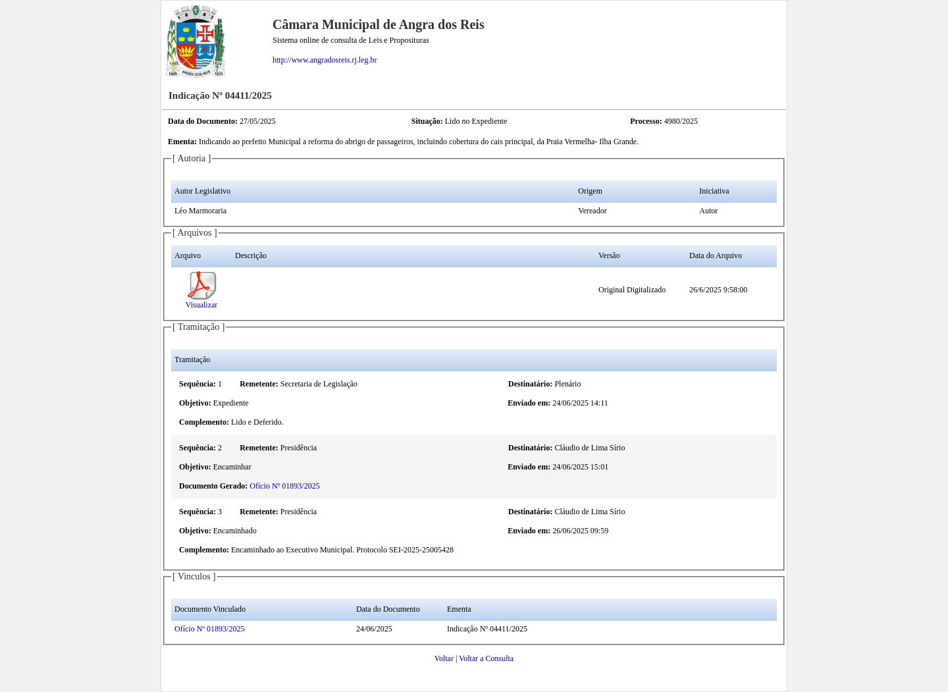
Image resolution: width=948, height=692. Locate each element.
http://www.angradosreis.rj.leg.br (325, 60)
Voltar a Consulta (486, 658)
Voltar (444, 658)
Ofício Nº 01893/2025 (284, 486)
